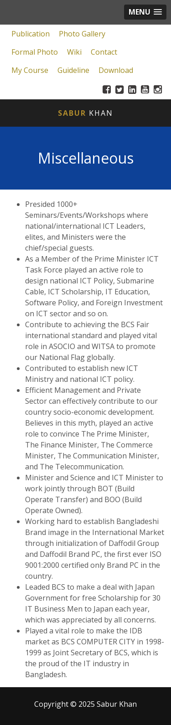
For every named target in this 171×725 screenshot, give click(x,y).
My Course (29, 70)
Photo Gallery (82, 34)
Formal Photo (34, 52)
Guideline (73, 70)
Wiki (74, 52)
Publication (30, 34)
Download (115, 70)
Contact (104, 52)
